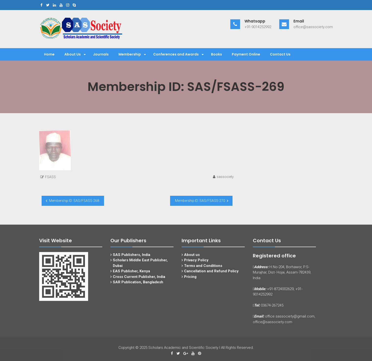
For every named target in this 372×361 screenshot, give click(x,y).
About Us (72, 54)
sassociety (225, 177)
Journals (101, 54)
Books (216, 54)
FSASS (50, 177)
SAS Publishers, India (131, 258)
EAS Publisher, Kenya (131, 274)
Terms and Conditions (203, 269)
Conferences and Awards (176, 54)
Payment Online (246, 54)
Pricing (190, 280)
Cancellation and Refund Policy (211, 274)
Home (49, 54)
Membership (129, 54)
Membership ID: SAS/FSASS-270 (200, 201)
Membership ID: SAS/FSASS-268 (74, 201)
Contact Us (280, 54)
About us (192, 258)
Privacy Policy (196, 263)
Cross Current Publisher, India (139, 280)
